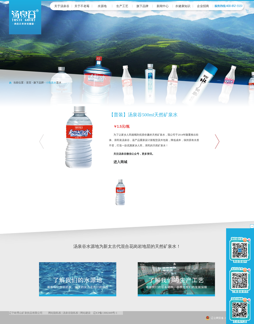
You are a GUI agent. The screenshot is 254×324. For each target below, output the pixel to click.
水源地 (102, 6)
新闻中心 (163, 6)
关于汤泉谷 (61, 6)
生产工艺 (122, 6)
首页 (28, 82)
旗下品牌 (142, 6)
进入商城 (120, 162)
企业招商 (203, 6)
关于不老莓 (81, 6)
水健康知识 (182, 6)
